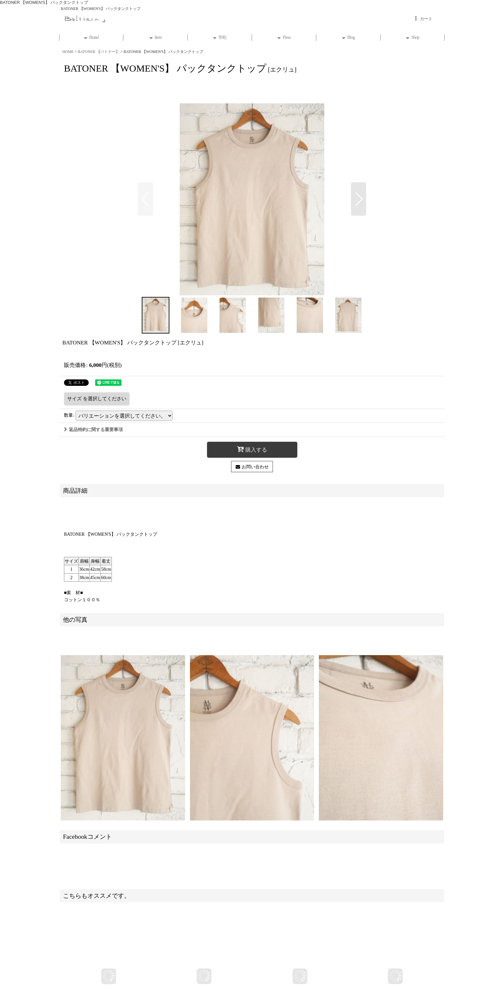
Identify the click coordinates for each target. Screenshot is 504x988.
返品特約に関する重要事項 (93, 429)
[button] (145, 199)
